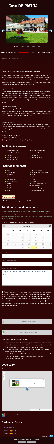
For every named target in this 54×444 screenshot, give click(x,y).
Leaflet (32, 409)
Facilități (12, 52)
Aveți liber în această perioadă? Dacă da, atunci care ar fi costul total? (27, 278)
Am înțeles (22, 442)
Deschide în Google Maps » (12, 415)
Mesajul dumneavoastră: (9, 268)
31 (36, 247)
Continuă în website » (28, 322)
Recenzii (48, 52)
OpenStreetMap (43, 409)
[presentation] (14, 313)
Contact (33, 52)
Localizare (41, 52)
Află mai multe (31, 442)
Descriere (5, 52)
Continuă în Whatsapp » (28, 332)
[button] (27, 389)
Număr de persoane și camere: (11, 253)
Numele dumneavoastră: (9, 260)
